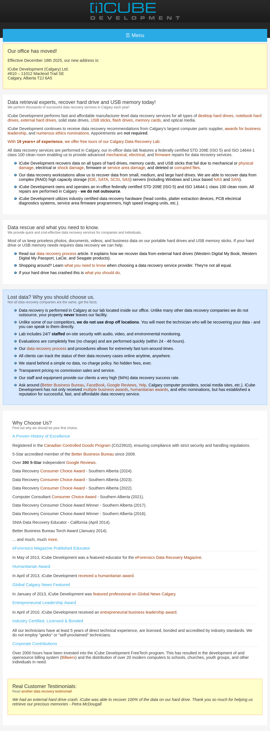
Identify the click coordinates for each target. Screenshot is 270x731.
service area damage (126, 167)
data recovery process (56, 253)
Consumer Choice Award (62, 471)
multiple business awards (105, 389)
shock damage (71, 167)
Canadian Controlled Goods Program (77, 445)
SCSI (115, 179)
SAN (235, 179)
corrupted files (187, 167)
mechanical (116, 154)
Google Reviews (122, 385)
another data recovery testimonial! (46, 691)
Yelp (142, 385)
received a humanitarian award (105, 575)
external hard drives (38, 120)
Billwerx (68, 657)
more (52, 539)
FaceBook (96, 385)
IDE (92, 179)
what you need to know (85, 265)
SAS (126, 179)
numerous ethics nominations (62, 133)
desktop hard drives (215, 115)
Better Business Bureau (63, 385)
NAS (218, 179)
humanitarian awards (149, 389)
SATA (103, 179)
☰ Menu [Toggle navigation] (135, 35)
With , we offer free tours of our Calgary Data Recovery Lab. (84, 141)
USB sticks (100, 120)
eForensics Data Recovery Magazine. (169, 557)
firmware (163, 154)
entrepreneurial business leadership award (138, 612)
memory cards (148, 120)
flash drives (123, 120)
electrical (137, 154)
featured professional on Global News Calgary (134, 594)
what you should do (102, 272)
